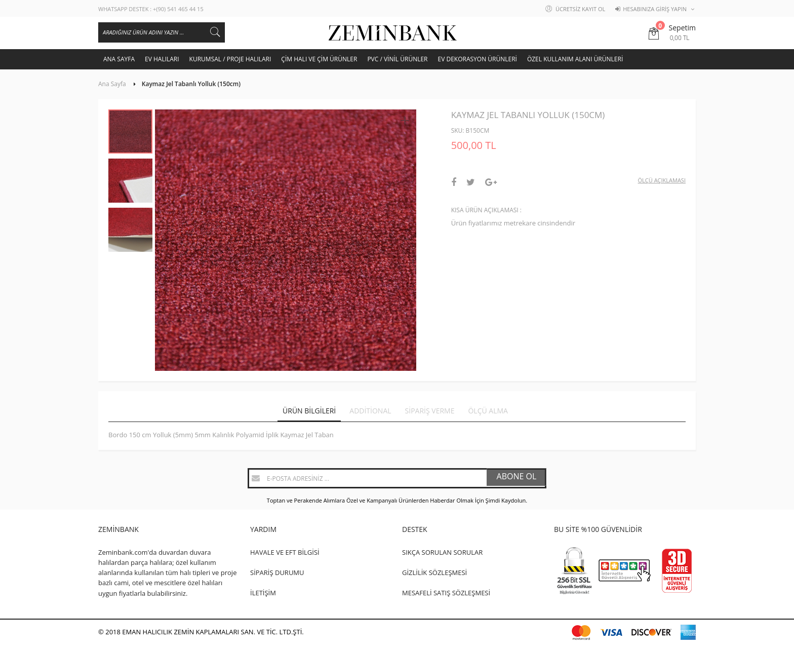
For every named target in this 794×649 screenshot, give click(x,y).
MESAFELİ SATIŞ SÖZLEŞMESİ (446, 592)
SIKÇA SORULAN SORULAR (442, 552)
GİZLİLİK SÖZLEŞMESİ (434, 572)
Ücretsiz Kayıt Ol (580, 9)
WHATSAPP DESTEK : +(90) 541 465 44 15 (151, 9)
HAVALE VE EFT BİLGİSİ (285, 552)
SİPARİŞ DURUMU (277, 572)
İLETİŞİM (263, 592)
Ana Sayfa (112, 84)
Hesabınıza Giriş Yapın (655, 9)
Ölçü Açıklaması (662, 180)
